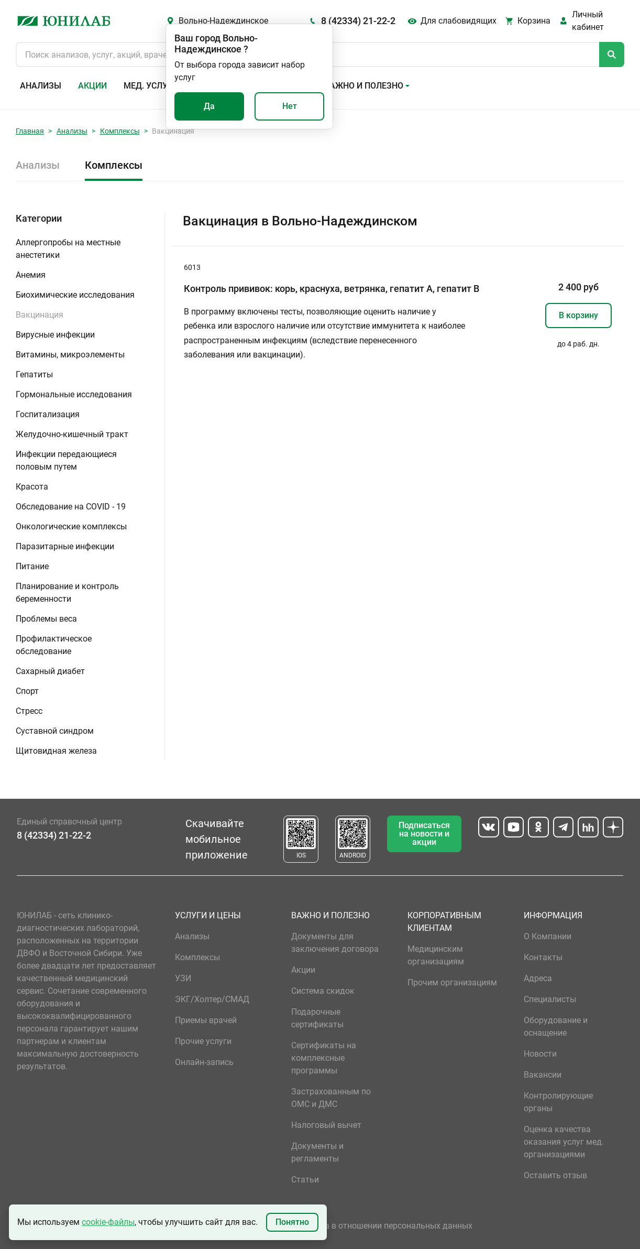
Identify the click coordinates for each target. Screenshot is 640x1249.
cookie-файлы (108, 1222)
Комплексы (120, 131)
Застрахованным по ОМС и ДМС (331, 1098)
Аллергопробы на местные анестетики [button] (68, 248)
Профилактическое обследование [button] (54, 645)
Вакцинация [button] (39, 315)
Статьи (305, 1180)
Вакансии (542, 1075)
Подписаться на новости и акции (424, 833)
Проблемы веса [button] (46, 619)
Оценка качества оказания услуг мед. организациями (564, 1141)
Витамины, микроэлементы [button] (70, 355)
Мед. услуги (151, 86)
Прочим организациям (452, 982)
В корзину (578, 315)
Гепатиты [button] (34, 374)
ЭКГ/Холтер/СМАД (212, 999)
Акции (92, 86)
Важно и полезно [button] (363, 86)
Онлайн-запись (204, 1062)
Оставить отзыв (555, 1175)
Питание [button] (32, 566)
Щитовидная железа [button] (56, 751)
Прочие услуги (203, 1041)
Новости (540, 1054)
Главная (30, 131)
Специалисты (550, 999)
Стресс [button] (29, 711)
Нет (289, 106)
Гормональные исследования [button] (74, 394)
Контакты (543, 957)
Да (209, 106)
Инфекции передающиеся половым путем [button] (66, 460)
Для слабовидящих (458, 21)
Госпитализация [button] (48, 414)
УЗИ (183, 978)
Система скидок (323, 991)
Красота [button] (32, 487)
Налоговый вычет (326, 1125)
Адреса (538, 978)
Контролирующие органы (558, 1102)
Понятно (292, 1222)
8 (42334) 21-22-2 (358, 20)
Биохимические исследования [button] (75, 295)
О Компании (547, 936)
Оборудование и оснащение (556, 1026)
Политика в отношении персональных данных (381, 1226)
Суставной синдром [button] (55, 731)
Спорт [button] (27, 691)
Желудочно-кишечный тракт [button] (72, 434)
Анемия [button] (31, 275)
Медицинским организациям (435, 955)
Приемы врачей (206, 1020)
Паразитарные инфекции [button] (65, 546)
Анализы (40, 86)
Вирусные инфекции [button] (55, 335)
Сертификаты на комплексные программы (323, 1058)
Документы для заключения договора (335, 942)
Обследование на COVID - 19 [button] (71, 507)
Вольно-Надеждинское (223, 21)
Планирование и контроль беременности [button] (67, 592)
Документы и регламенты (317, 1152)
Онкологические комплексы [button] (71, 526)
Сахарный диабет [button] (50, 671)
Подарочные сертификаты (317, 1018)
